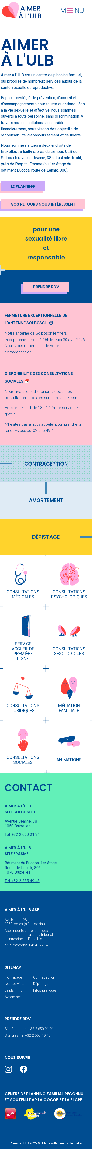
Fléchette (75, 1143)
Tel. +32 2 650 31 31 (22, 834)
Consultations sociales (23, 760)
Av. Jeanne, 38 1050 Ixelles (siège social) (25, 922)
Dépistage (46, 536)
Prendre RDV (46, 287)
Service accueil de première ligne (23, 651)
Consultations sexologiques (69, 651)
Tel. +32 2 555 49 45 (22, 881)
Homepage (13, 977)
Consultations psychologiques (69, 594)
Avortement (46, 500)
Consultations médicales (23, 594)
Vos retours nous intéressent (43, 204)
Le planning (23, 186)
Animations (69, 759)
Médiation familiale (69, 708)
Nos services (15, 984)
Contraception (46, 463)
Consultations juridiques (23, 708)
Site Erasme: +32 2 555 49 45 (28, 1036)
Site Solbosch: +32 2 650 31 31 (29, 1029)
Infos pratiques (45, 990)
